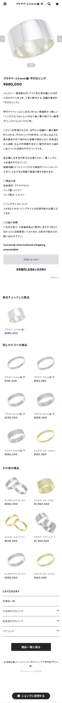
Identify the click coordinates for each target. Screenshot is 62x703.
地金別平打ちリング (13, 621)
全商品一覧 (9, 601)
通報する (55, 277)
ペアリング (8, 631)
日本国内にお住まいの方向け (31, 269)
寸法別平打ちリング (13, 611)
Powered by (31, 671)
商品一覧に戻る (31, 647)
